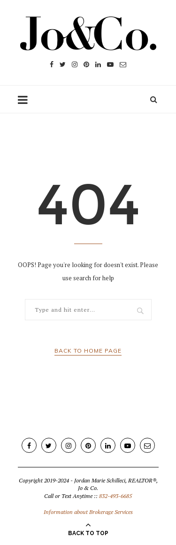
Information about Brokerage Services (88, 511)
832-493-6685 (115, 495)
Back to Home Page (88, 350)
